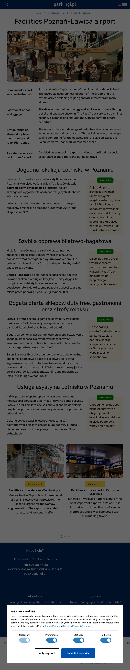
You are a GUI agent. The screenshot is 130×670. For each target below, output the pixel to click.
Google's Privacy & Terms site (78, 626)
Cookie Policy (51, 626)
